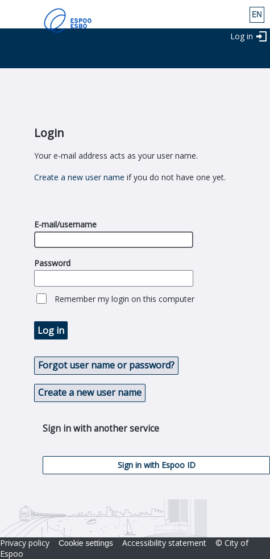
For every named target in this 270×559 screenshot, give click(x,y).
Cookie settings (86, 543)
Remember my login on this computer (124, 298)
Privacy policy (24, 542)
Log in (241, 36)
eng (257, 15)
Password (52, 263)
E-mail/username (65, 224)
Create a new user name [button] (90, 392)
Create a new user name (79, 177)
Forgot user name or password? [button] (106, 365)
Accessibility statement (164, 542)
